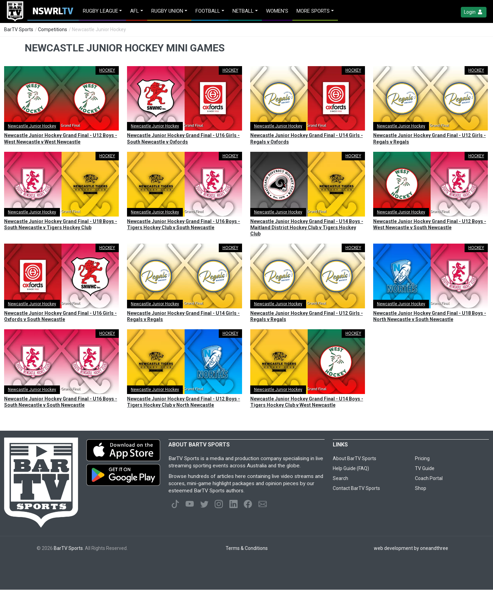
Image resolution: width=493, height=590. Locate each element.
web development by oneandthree (411, 548)
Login (473, 12)
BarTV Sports (18, 29)
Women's (277, 11)
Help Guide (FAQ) (351, 468)
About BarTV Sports (354, 458)
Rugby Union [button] (167, 11)
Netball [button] (243, 11)
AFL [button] (134, 11)
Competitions (52, 29)
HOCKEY (107, 70)
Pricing (422, 458)
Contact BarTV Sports (356, 488)
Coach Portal (429, 478)
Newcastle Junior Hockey (32, 126)
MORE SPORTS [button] (313, 11)
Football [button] (207, 11)
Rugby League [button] (100, 11)
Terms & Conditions (247, 548)
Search (340, 478)
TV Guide (424, 468)
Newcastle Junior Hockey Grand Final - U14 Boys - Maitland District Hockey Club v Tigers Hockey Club (306, 227)
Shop (420, 488)
